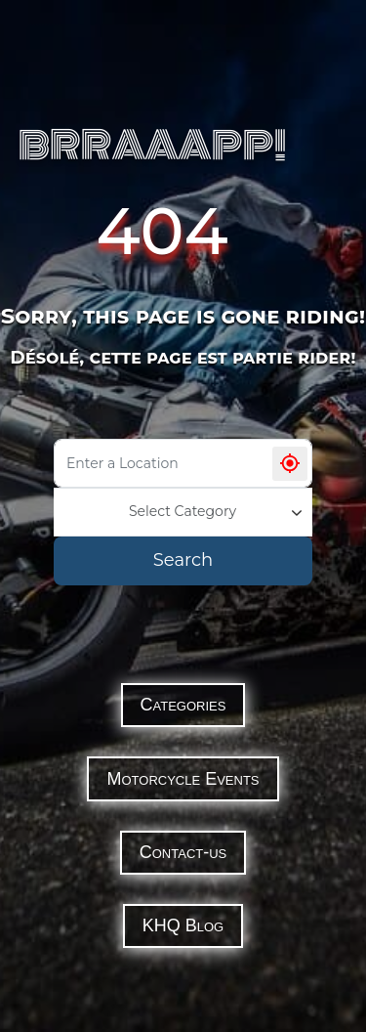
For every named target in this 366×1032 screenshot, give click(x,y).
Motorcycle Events (182, 779)
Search (183, 560)
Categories (183, 704)
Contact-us (183, 852)
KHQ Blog (183, 925)
